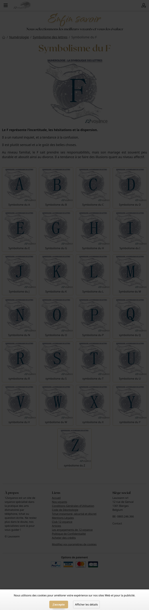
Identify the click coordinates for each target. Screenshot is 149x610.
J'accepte (59, 604)
